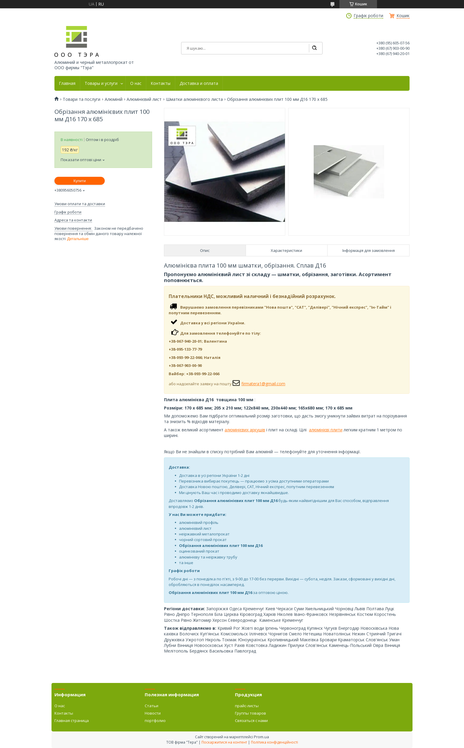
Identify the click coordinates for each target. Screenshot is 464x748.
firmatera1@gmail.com (263, 383)
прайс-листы (247, 705)
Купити (79, 181)
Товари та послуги (81, 99)
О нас (135, 83)
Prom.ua (261, 736)
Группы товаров (250, 713)
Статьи (151, 705)
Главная (67, 83)
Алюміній (114, 99)
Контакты (160, 83)
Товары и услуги (101, 83)
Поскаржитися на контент (224, 742)
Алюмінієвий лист (144, 99)
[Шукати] (314, 48)
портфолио (155, 720)
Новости (153, 713)
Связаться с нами (251, 720)
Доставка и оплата (199, 83)
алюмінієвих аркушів (245, 430)
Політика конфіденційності (274, 742)
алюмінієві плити (325, 430)
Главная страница (71, 720)
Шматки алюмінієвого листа (194, 99)
